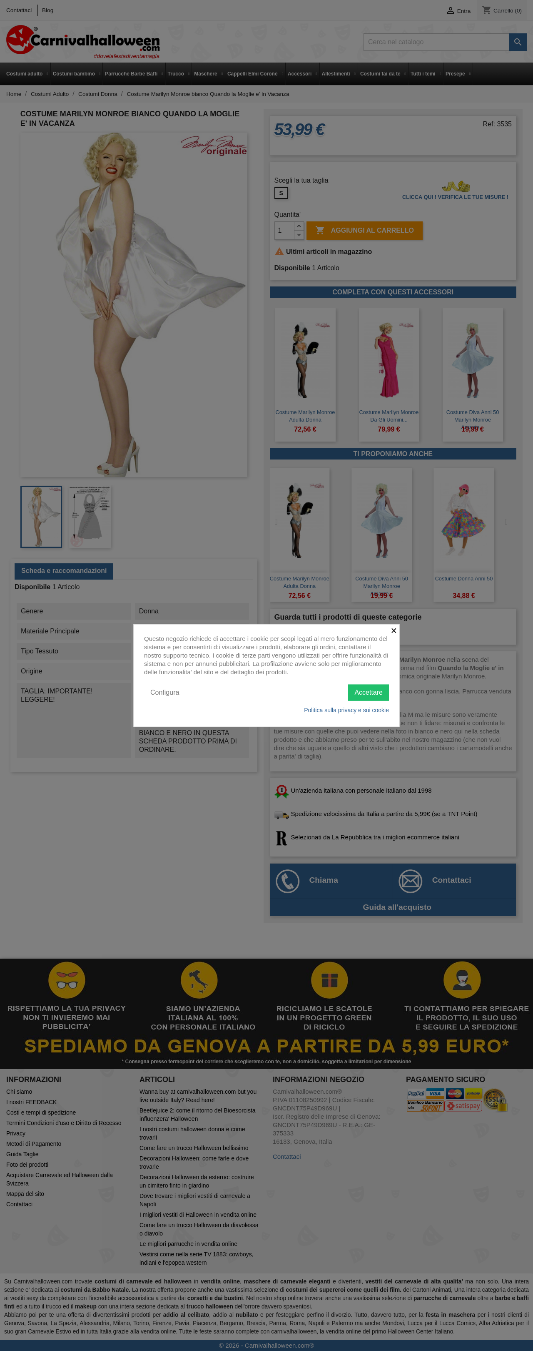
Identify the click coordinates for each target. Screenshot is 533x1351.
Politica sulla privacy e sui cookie (346, 709)
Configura (164, 692)
